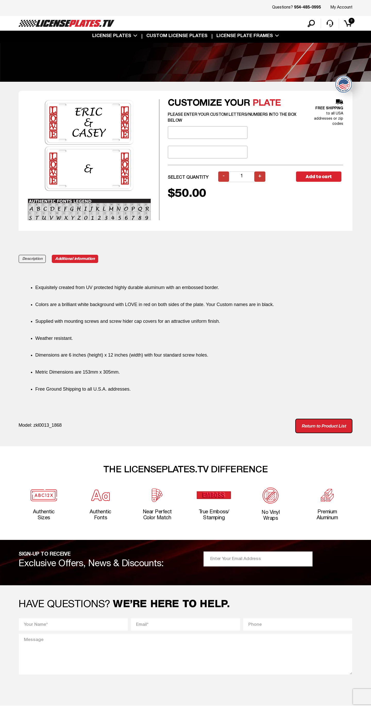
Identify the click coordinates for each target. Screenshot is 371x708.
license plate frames (244, 36)
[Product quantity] (242, 177)
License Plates (111, 36)
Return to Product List (322, 426)
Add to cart (319, 177)
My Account (341, 7)
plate (266, 104)
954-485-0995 (307, 8)
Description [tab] (32, 259)
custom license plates (176, 36)
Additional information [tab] (76, 259)
